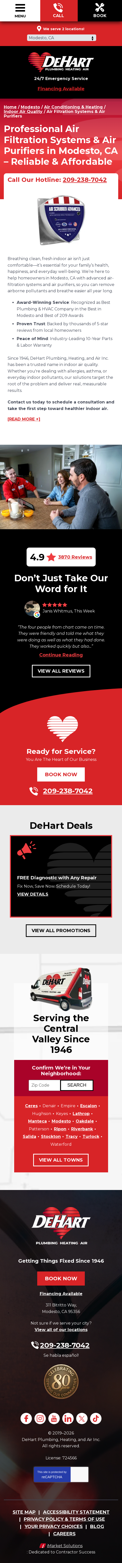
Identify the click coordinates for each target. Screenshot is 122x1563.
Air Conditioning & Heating (73, 107)
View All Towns (61, 1160)
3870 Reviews (75, 557)
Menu (20, 16)
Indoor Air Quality (23, 111)
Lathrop (81, 1113)
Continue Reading (61, 655)
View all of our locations (61, 1329)
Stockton (51, 1136)
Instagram (40, 1418)
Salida (29, 1136)
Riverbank (82, 1129)
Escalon (88, 1105)
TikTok (95, 1418)
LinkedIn (68, 1418)
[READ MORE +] (24, 419)
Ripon (60, 1129)
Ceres (31, 1105)
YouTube (54, 1418)
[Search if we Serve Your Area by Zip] (76, 1085)
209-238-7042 (58, 11)
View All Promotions (61, 930)
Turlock (91, 1136)
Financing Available (61, 89)
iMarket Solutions (65, 1545)
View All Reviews (61, 671)
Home (10, 107)
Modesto (30, 107)
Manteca (37, 1121)
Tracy (72, 1136)
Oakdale (85, 1121)
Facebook (26, 1418)
